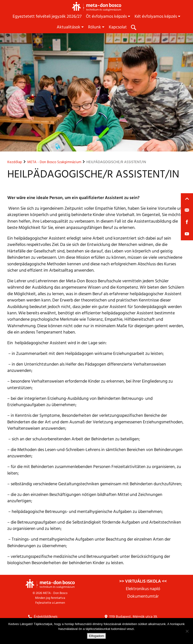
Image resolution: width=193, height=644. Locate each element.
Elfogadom (96, 636)
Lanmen (59, 602)
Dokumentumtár (143, 596)
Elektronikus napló (143, 589)
